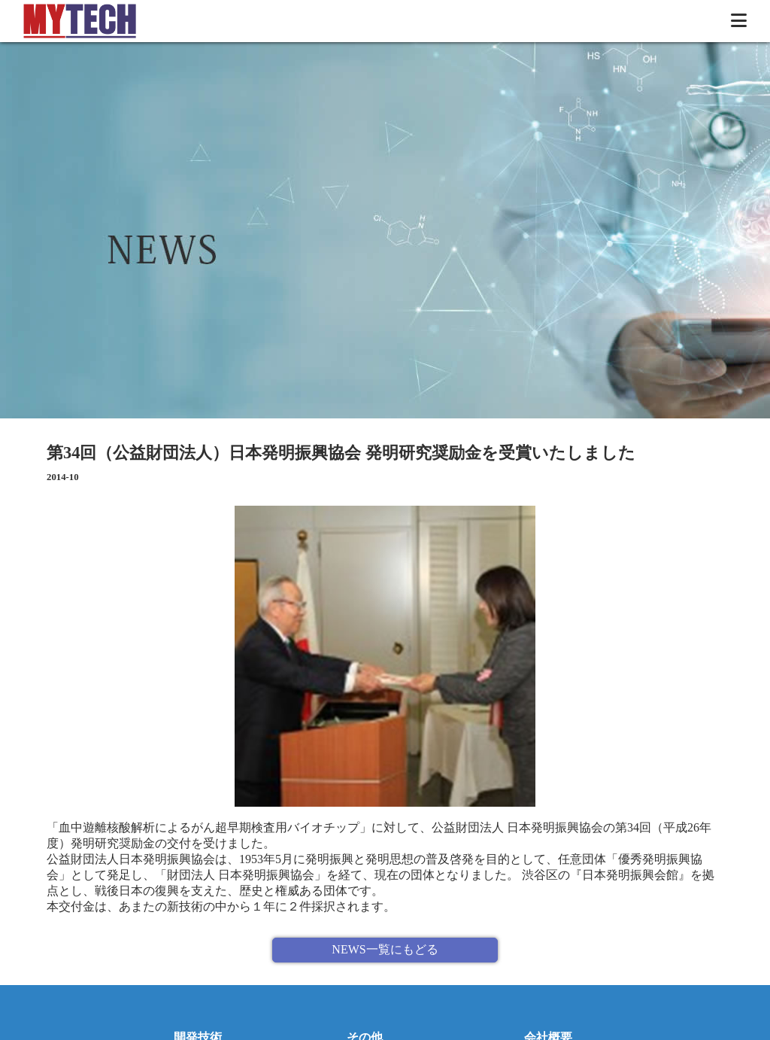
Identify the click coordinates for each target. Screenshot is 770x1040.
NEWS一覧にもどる (385, 949)
